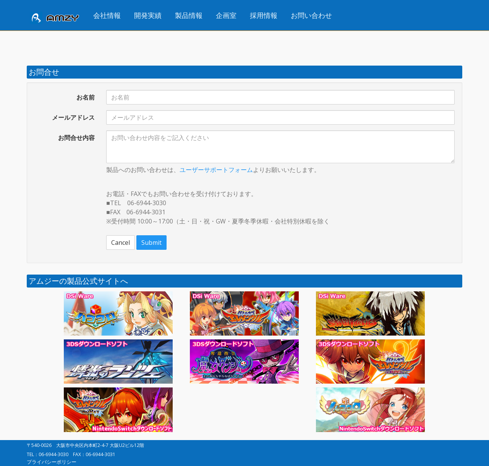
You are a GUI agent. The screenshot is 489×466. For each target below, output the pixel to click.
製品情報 (188, 15)
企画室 (226, 15)
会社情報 (107, 15)
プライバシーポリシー (51, 461)
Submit (151, 242)
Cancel (120, 242)
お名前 (85, 97)
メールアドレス (73, 117)
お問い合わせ (311, 15)
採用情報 (263, 15)
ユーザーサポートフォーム (216, 170)
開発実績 (148, 15)
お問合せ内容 (76, 137)
